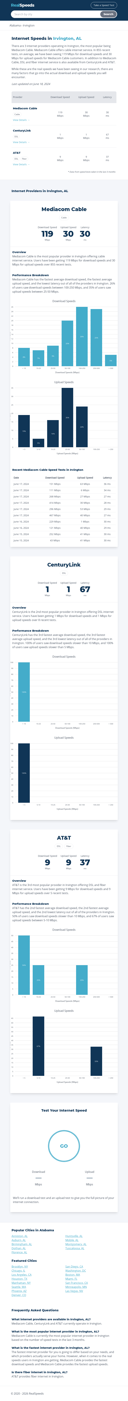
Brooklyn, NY (20, 1266)
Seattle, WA (19, 1287)
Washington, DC (75, 1270)
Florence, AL (19, 1252)
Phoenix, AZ (19, 1291)
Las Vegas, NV (74, 1291)
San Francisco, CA (76, 1283)
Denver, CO (19, 1295)
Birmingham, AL (22, 1244)
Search (108, 14)
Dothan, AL (19, 1248)
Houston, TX (19, 1279)
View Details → (21, 120)
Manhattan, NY (21, 1283)
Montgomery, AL (75, 1244)
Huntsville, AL (74, 1236)
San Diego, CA (74, 1266)
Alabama (15, 25)
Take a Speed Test (104, 5)
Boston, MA (72, 1275)
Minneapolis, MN (76, 1287)
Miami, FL (71, 1279)
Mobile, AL (71, 1240)
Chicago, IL (18, 1270)
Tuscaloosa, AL (74, 1248)
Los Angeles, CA (21, 1275)
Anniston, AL (20, 1236)
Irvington (29, 25)
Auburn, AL (19, 1240)
